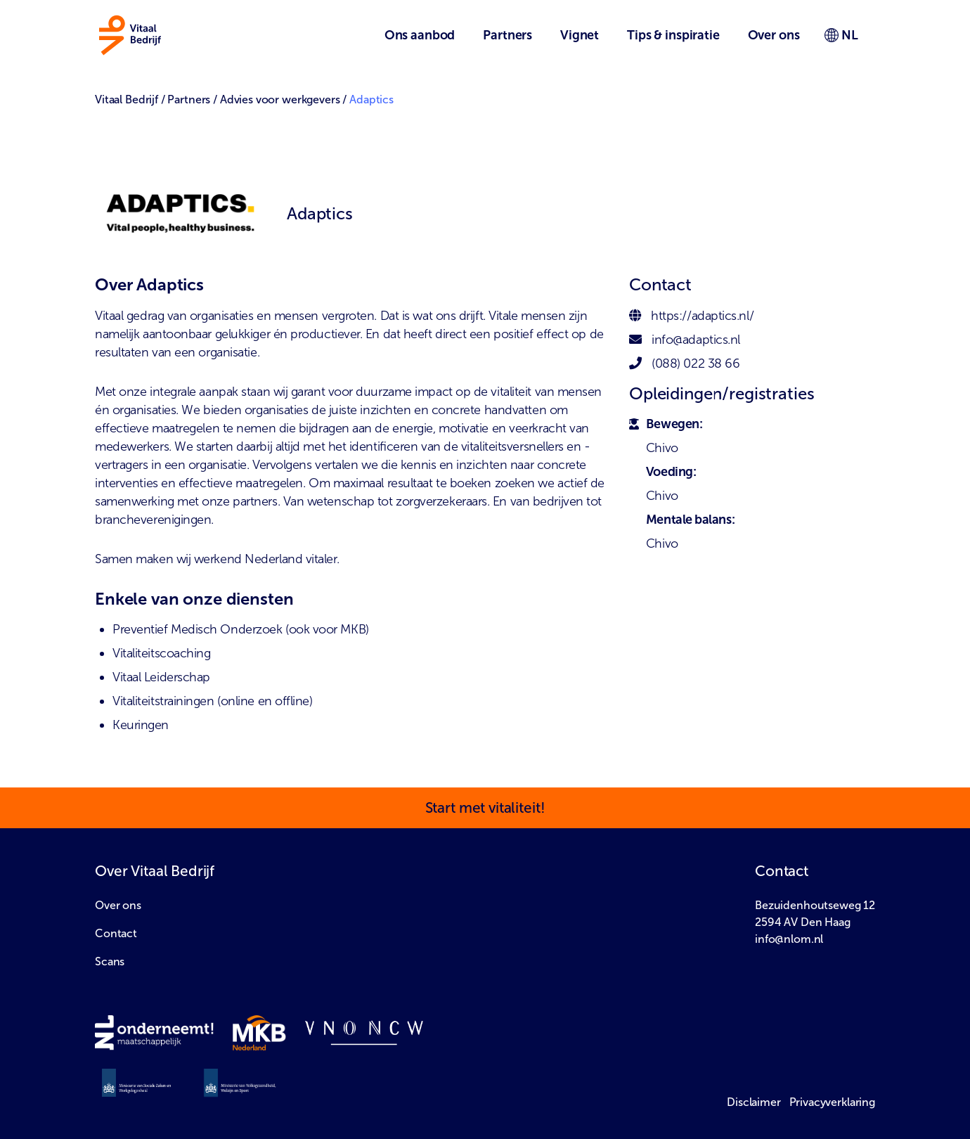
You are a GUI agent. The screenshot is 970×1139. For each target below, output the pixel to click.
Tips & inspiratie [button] (673, 35)
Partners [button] (507, 35)
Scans (109, 961)
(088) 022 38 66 (695, 363)
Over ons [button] (774, 35)
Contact (116, 933)
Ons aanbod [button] (419, 35)
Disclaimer (754, 1102)
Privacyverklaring (832, 1102)
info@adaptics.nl (696, 339)
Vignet (579, 35)
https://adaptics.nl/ (702, 315)
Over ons (118, 905)
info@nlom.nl (789, 939)
